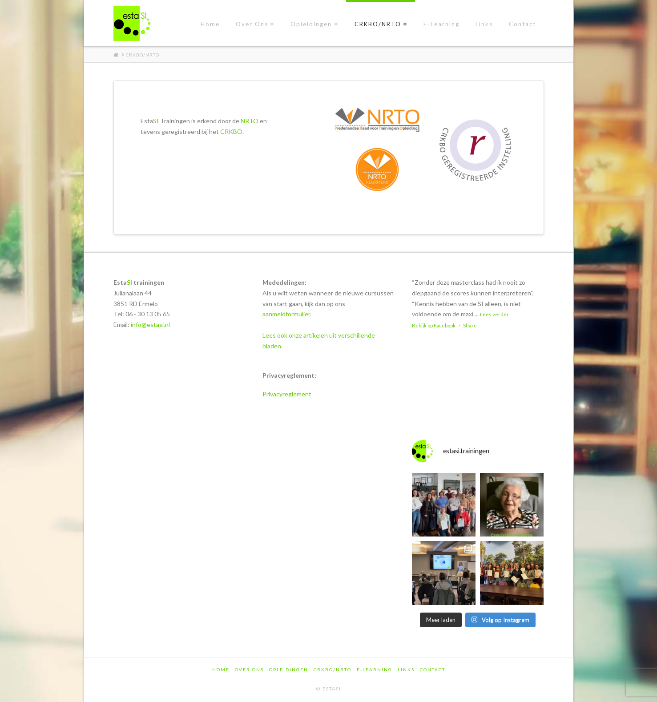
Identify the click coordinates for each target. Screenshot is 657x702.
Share (470, 325)
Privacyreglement (286, 394)
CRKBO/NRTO (332, 669)
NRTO (249, 121)
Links (406, 669)
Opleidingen (288, 669)
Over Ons (249, 669)
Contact (432, 669)
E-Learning (374, 669)
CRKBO (231, 131)
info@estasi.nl (150, 324)
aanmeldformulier (286, 314)
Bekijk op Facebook (433, 325)
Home (221, 669)
